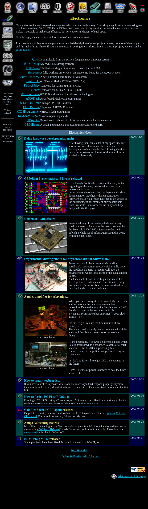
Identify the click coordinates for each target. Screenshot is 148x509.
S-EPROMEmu (30, 103)
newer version (32, 432)
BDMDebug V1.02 (36, 439)
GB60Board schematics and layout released (53, 178)
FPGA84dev (32, 85)
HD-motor (33, 120)
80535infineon (30, 94)
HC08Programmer (28, 111)
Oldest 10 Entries (71, 456)
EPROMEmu (31, 107)
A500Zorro (33, 68)
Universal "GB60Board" (40, 219)
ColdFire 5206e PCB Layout (43, 410)
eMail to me (22, 49)
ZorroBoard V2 (30, 77)
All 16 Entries (91, 456)
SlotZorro (33, 72)
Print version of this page (132, 476)
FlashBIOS (33, 81)
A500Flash (33, 98)
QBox (36, 59)
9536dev (34, 90)
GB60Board (32, 124)
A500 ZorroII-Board (48, 429)
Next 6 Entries (79, 450)
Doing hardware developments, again (49, 138)
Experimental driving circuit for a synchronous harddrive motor (67, 259)
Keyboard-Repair (29, 116)
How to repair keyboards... (42, 380)
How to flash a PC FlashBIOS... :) (46, 396)
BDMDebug (32, 64)
